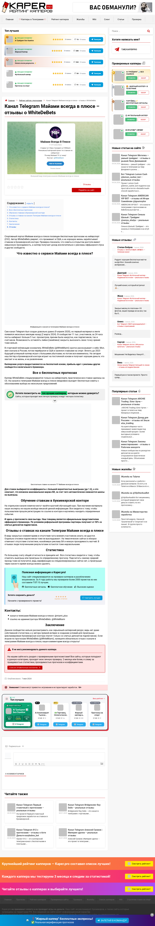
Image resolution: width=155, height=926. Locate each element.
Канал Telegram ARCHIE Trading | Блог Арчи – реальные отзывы (133, 401)
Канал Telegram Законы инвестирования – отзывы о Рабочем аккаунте (135, 444)
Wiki (94, 19)
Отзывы (73, 184)
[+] (46, 758)
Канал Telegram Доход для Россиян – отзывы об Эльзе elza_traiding (135, 420)
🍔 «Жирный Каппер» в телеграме (137, 87)
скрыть (30, 197)
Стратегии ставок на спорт (139, 894)
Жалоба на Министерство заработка (134, 513)
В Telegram (18, 719)
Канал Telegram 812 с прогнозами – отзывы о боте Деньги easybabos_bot (31, 827)
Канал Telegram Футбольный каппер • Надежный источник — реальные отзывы (133, 276)
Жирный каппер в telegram (78, 708)
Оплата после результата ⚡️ (29, 63)
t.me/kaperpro (129, 49)
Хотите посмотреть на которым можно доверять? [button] (54, 389)
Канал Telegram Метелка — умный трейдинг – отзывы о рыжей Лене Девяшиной (135, 158)
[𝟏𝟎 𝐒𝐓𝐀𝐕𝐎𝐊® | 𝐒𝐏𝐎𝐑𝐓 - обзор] (118, 134)
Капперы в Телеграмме (32, 19)
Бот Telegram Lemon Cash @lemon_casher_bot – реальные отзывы (134, 177)
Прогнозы (20, 894)
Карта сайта (41, 920)
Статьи (121, 19)
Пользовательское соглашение (17, 920)
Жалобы (81, 19)
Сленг (107, 19)
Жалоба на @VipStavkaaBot (135, 493)
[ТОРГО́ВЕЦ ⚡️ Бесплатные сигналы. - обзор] (119, 105)
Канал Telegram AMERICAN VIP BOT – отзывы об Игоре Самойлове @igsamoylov (135, 198)
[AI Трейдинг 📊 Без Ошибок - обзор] (119, 76)
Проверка (136, 19)
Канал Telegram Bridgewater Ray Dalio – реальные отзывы (84, 801)
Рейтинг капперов (60, 19)
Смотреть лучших (92, 592)
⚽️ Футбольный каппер (136, 116)
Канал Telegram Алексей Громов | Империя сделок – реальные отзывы (85, 827)
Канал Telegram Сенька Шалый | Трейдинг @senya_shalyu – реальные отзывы (135, 218)
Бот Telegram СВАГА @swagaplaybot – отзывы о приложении (131, 325)
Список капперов (106, 894)
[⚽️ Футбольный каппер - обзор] (118, 120)
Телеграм (97, 39)
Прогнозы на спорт (24, 86)
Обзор (143, 78)
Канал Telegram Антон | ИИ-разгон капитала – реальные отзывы (130, 345)
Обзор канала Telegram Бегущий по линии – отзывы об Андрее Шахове (133, 366)
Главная (9, 19)
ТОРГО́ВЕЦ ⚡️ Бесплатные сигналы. (137, 102)
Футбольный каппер (25, 74)
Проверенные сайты (60, 894)
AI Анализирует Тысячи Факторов (42, 708)
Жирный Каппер (23, 52)
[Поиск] (148, 31)
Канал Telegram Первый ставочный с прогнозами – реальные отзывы (30, 802)
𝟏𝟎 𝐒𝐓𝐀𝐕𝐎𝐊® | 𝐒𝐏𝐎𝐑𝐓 (134, 130)
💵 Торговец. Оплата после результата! (60, 708)
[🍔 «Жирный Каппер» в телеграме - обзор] (119, 90)
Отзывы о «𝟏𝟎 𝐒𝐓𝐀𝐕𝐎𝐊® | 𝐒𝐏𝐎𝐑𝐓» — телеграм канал (131, 251)
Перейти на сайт (91, 184)
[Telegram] (42, 719)
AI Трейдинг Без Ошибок (26, 40)
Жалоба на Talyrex (130, 476)
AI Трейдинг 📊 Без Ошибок (21, 706)
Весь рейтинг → (98, 693)
